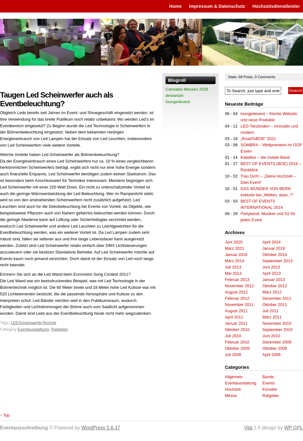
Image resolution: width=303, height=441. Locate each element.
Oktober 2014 (274, 254)
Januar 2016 (236, 254)
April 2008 (271, 354)
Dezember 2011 (276, 298)
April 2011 (234, 317)
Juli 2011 (270, 310)
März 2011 (271, 317)
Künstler (269, 389)
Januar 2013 (273, 279)
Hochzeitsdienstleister (276, 6)
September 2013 (277, 260)
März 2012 (271, 292)
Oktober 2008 (274, 348)
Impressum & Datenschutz (217, 6)
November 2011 (239, 304)
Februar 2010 (237, 342)
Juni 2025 (233, 242)
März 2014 (234, 260)
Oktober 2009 (237, 348)
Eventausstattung (33, 329)
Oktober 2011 (274, 304)
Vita (248, 427)
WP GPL (293, 427)
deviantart (174, 95)
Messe (231, 395)
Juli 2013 (233, 267)
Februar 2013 (237, 279)
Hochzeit (233, 389)
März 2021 (234, 248)
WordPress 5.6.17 (100, 427)
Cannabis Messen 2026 (187, 89)
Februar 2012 (237, 298)
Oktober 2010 (237, 329)
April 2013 (271, 273)
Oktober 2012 (274, 285)
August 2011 (236, 310)
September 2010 (277, 329)
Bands (268, 376)
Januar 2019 (273, 248)
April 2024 (271, 242)
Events (268, 383)
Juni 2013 (271, 267)
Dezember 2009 (276, 342)
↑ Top (5, 415)
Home (175, 6)
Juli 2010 (233, 335)
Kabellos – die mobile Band (265, 157)
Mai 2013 (233, 273)
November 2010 (276, 323)
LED (15, 322)
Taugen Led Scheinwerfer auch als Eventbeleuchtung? (56, 99)
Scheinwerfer (30, 322)
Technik (49, 322)
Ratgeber (59, 329)
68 (240, 77)
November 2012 (239, 285)
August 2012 (236, 292)
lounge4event (178, 101)
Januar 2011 (236, 323)
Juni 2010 (271, 335)
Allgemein (234, 376)
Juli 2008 (233, 354)
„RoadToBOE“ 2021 (258, 138)
